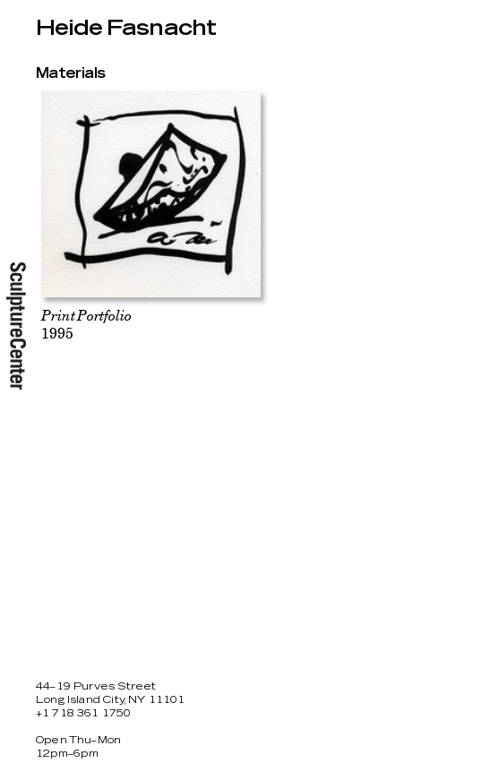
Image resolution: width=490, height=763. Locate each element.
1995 (86, 324)
